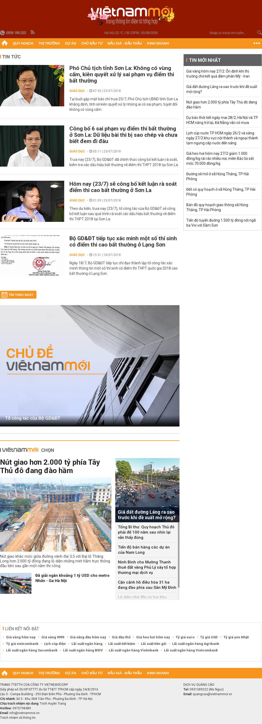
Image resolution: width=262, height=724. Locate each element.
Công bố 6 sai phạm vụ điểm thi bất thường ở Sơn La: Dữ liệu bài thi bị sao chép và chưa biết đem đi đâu (123, 134)
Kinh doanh (158, 43)
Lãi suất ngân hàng (87, 644)
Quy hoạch (23, 43)
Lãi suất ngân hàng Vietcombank (191, 650)
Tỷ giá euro (185, 637)
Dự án (70, 43)
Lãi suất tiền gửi (153, 644)
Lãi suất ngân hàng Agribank (195, 644)
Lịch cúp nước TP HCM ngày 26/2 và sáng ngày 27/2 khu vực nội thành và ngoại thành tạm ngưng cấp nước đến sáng (222, 138)
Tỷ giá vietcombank (22, 644)
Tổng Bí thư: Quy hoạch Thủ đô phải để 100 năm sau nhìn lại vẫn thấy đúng (146, 532)
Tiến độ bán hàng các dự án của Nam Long (144, 550)
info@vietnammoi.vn (24, 713)
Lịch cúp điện (55, 644)
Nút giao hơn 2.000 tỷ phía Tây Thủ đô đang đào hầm (50, 466)
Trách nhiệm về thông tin (18, 718)
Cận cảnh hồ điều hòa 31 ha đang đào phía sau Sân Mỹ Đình (147, 585)
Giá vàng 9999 (52, 637)
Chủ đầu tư (91, 43)
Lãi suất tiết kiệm (121, 644)
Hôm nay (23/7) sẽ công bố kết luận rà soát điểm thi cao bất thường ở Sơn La (123, 187)
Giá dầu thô (121, 637)
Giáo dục (77, 91)
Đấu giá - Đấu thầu (125, 43)
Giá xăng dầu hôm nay (88, 637)
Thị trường (49, 43)
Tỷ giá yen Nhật (236, 637)
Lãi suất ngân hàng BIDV (83, 650)
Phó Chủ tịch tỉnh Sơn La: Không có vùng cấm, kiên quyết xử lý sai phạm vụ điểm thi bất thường (121, 74)
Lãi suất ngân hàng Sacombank (31, 650)
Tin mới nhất (205, 60)
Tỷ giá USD (209, 637)
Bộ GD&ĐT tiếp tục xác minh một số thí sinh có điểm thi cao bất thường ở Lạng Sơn (123, 241)
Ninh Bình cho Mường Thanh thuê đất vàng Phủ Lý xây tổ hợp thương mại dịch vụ (147, 567)
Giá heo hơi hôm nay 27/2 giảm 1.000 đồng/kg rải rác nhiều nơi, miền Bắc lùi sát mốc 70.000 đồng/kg (220, 158)
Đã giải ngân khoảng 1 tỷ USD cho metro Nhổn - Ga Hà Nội (72, 578)
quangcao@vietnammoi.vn (212, 694)
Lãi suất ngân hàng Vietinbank (133, 650)
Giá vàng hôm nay (21, 637)
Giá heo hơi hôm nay (153, 637)
